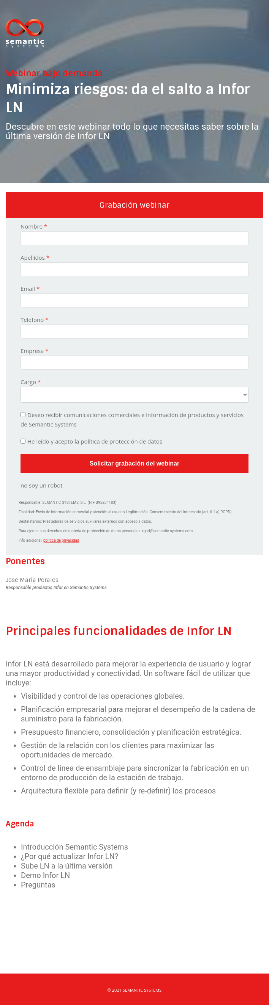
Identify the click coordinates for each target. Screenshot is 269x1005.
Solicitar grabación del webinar (135, 463)
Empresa (32, 350)
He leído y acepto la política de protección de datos (94, 441)
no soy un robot (42, 485)
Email (28, 288)
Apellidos (33, 257)
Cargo (28, 382)
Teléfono (32, 319)
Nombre (32, 226)
